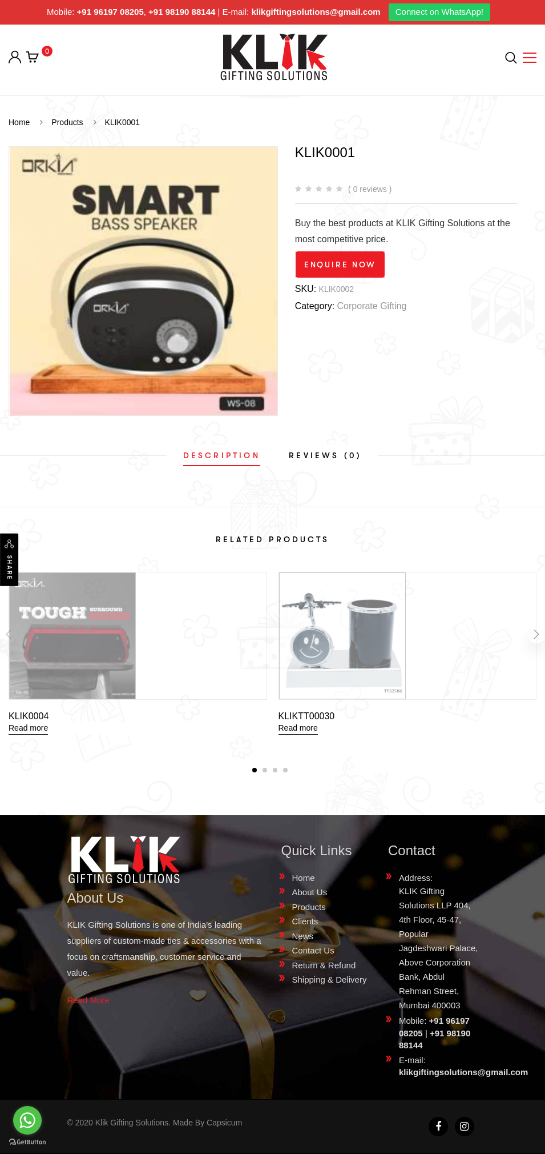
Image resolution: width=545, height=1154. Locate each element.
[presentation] (8, 637)
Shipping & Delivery (329, 979)
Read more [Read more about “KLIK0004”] (28, 727)
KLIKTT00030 (306, 716)
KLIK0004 (29, 716)
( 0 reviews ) (369, 189)
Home (303, 878)
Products (309, 907)
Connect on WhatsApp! (439, 12)
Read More (88, 1000)
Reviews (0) (325, 455)
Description (221, 455)
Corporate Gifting (372, 306)
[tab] (221, 455)
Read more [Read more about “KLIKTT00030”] (298, 727)
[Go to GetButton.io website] (27, 1142)
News (303, 936)
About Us (310, 892)
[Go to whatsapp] (27, 1120)
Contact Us (313, 950)
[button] (254, 770)
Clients (305, 921)
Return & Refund (324, 965)
